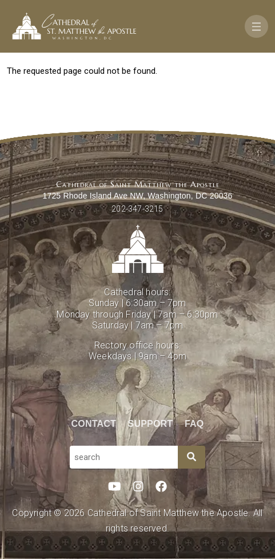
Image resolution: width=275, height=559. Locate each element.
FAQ (194, 424)
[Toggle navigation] (256, 26)
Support (150, 424)
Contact (93, 424)
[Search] (191, 457)
